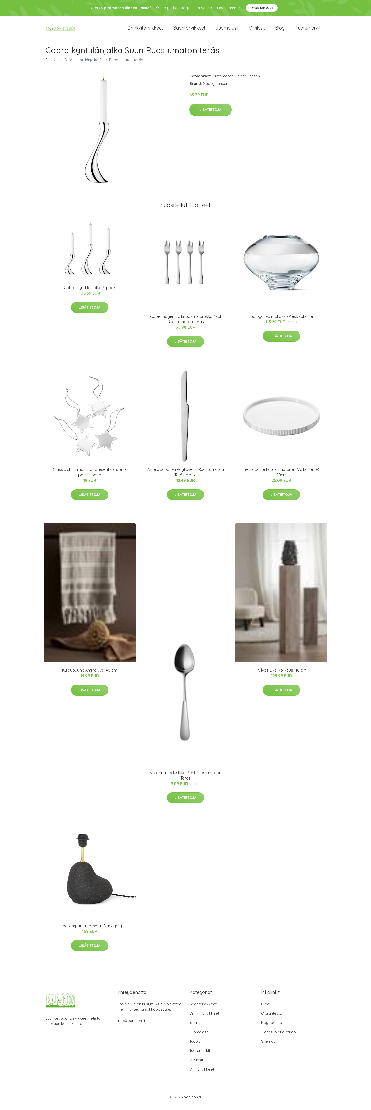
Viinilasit (257, 30)
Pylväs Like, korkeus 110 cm (281, 674)
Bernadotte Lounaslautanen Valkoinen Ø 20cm (281, 476)
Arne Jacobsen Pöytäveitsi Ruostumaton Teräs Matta (185, 476)
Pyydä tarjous (262, 8)
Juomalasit (227, 30)
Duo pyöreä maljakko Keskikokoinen (281, 320)
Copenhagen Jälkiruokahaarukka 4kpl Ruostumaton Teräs (185, 323)
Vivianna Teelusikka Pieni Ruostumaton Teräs (185, 779)
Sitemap (268, 1045)
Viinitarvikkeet (201, 1073)
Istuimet (196, 1026)
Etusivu (51, 64)
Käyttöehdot (272, 1026)
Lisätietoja (210, 114)
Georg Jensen (247, 80)
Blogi (280, 30)
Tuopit (194, 1045)
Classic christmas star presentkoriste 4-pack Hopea (89, 476)
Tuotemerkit (308, 30)
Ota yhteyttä (272, 1017)
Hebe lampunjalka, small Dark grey (90, 930)
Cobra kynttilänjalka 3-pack (89, 291)
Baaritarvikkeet (189, 30)
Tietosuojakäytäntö (278, 1036)
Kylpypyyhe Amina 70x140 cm (89, 674)
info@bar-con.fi (131, 1024)
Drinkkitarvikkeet (145, 30)
